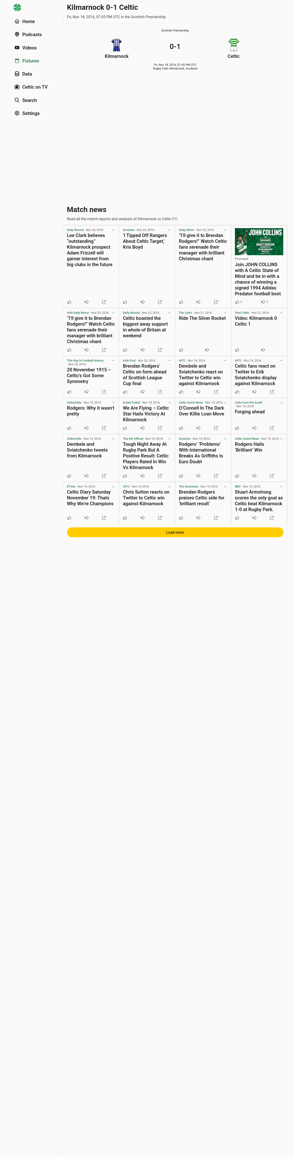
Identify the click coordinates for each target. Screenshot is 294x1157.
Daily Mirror (186, 230)
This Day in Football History (85, 360)
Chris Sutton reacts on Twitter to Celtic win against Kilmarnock (146, 497)
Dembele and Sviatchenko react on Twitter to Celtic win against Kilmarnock (201, 374)
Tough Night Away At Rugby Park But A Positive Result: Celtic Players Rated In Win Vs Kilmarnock (146, 455)
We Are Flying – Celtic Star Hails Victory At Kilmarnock (146, 413)
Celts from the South (248, 402)
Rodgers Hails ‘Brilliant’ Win (249, 447)
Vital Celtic (242, 312)
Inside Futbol (131, 402)
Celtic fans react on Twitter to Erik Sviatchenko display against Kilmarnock (256, 374)
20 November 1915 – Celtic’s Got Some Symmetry (89, 375)
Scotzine (129, 230)
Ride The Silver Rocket (202, 318)
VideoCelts (74, 402)
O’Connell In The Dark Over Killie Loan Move (201, 411)
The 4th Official (133, 438)
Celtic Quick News (191, 402)
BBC (238, 486)
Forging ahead (250, 412)
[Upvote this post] (69, 302)
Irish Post (129, 360)
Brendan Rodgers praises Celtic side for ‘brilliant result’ (201, 497)
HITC (182, 360)
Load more (175, 532)
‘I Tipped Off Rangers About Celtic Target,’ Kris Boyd (145, 241)
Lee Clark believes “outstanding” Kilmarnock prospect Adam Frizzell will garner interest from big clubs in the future (90, 250)
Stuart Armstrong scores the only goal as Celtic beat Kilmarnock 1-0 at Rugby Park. (259, 500)
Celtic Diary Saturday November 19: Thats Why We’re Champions (90, 497)
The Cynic (185, 312)
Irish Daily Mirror (78, 312)
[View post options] (113, 230)
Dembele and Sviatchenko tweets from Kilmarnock (87, 450)
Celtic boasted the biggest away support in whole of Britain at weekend (145, 326)
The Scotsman (188, 486)
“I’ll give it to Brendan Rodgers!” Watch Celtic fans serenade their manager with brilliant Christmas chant (203, 247)
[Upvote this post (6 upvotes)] (237, 302)
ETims (71, 486)
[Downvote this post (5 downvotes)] (263, 302)
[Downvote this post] (86, 302)
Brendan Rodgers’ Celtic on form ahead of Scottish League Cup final (144, 374)
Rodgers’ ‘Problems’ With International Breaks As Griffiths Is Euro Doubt (201, 452)
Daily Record (75, 230)
